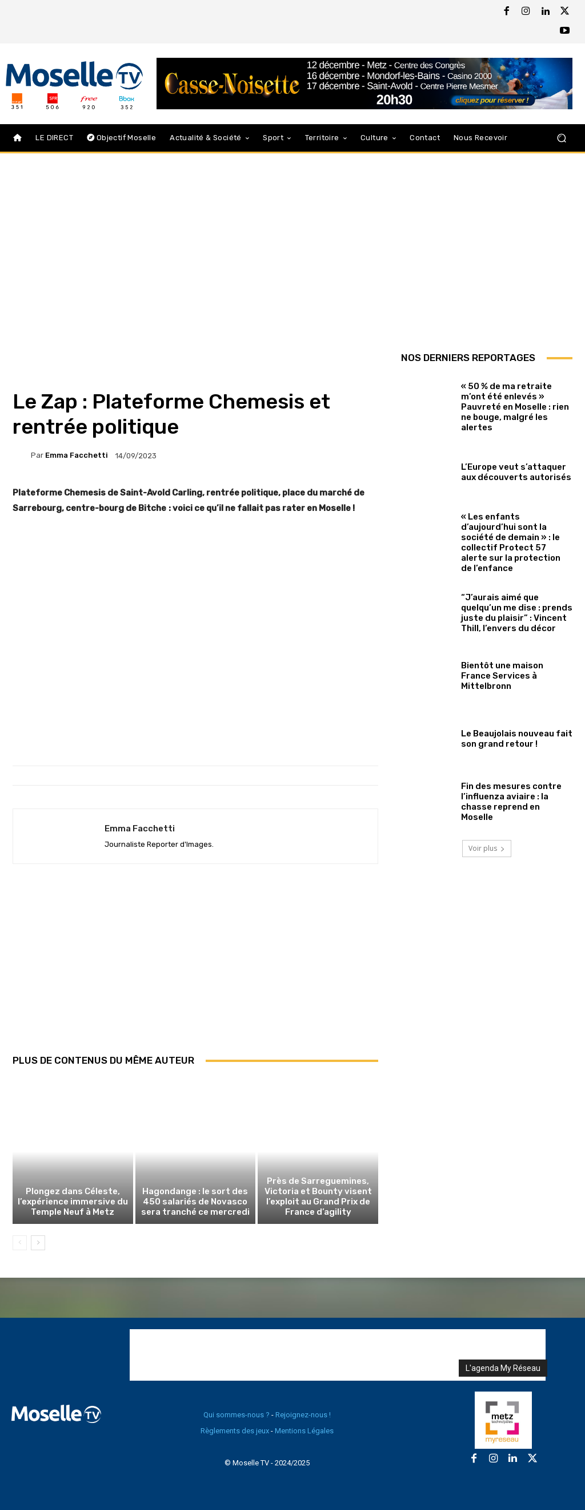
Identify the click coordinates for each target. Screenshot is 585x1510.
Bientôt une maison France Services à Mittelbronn (502, 675)
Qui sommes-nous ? (236, 1414)
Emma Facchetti (76, 455)
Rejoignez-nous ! (303, 1414)
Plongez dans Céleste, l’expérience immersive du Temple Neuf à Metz (73, 1201)
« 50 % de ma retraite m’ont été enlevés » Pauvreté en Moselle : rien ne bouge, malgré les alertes (515, 407)
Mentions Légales (304, 1430)
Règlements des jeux (235, 1430)
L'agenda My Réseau (503, 1368)
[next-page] (38, 1242)
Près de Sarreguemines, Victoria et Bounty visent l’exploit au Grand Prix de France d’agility (318, 1196)
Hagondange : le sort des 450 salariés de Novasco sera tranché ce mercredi (195, 1201)
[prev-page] (20, 1242)
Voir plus (486, 848)
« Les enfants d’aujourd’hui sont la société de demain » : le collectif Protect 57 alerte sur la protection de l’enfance (510, 542)
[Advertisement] (195, 971)
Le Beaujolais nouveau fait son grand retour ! (516, 738)
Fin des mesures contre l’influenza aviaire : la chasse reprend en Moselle (511, 801)
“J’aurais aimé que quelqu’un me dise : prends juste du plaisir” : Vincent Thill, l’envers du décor (516, 612)
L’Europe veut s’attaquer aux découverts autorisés (516, 472)
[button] (561, 138)
